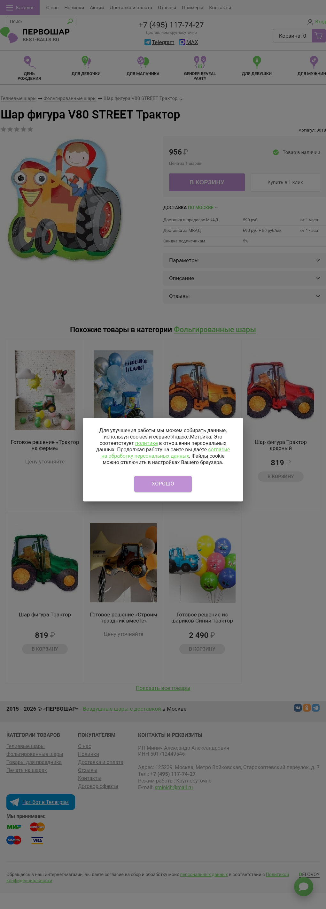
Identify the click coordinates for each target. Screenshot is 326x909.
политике (146, 443)
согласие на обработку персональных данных (165, 453)
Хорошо (163, 484)
